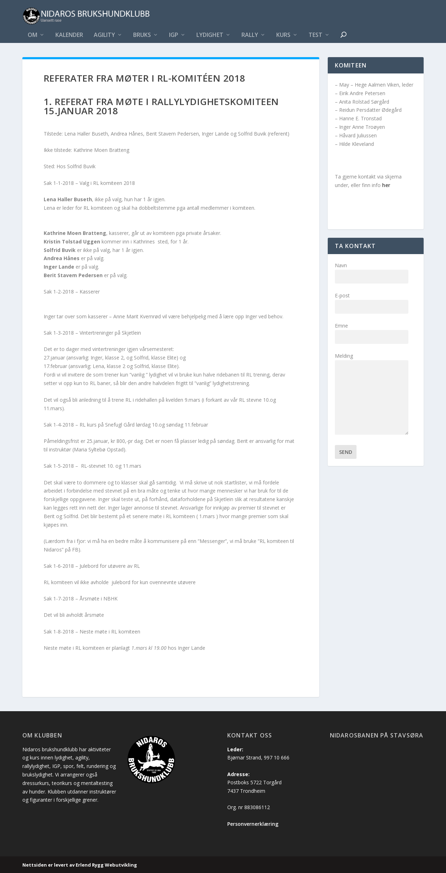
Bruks (142, 35)
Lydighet (209, 35)
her (386, 185)
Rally (249, 35)
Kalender (69, 35)
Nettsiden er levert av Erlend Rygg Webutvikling (79, 865)
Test (315, 35)
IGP (173, 35)
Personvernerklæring (252, 823)
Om (32, 35)
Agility (104, 35)
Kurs (283, 35)
